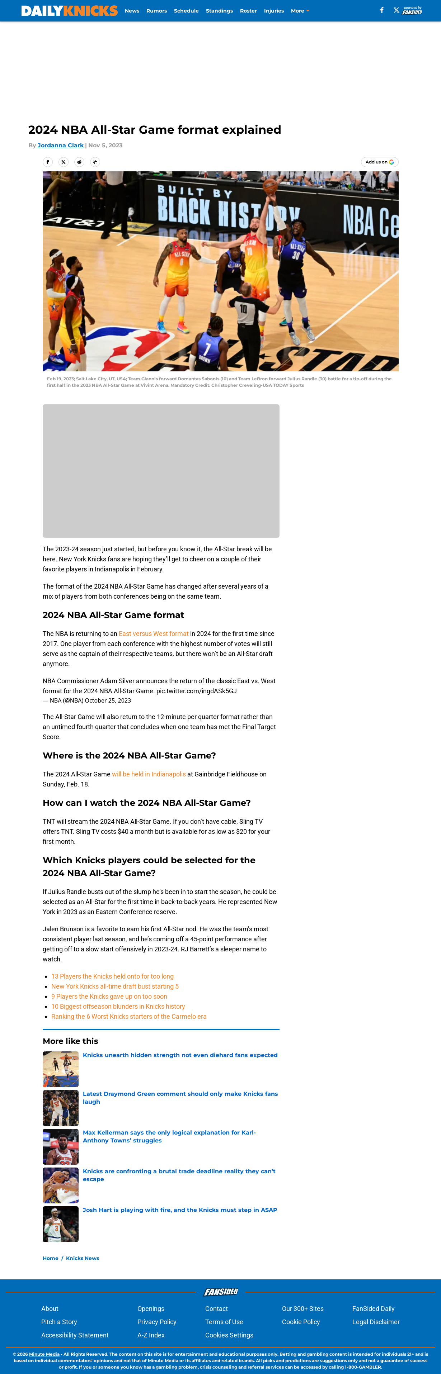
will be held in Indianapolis (149, 774)
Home (50, 1258)
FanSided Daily (373, 1308)
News (132, 11)
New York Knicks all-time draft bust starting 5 (115, 986)
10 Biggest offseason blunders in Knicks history (118, 1006)
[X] (396, 10)
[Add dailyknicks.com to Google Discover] (380, 162)
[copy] (95, 162)
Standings (219, 11)
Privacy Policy (157, 1322)
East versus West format (154, 633)
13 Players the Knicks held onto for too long (112, 976)
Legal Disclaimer (376, 1322)
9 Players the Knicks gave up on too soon (109, 996)
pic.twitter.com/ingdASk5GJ (196, 691)
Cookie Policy (301, 1322)
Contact (216, 1308)
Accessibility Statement (75, 1335)
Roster (248, 11)
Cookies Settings (229, 1335)
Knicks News (82, 1258)
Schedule (186, 11)
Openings (150, 1308)
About (49, 1308)
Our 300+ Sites (303, 1308)
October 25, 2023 (108, 700)
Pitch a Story (59, 1322)
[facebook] (382, 10)
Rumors (156, 11)
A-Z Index (151, 1335)
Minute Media (44, 1354)
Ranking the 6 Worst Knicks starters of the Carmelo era (129, 1016)
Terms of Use (224, 1322)
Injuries (274, 11)
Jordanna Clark (61, 145)
